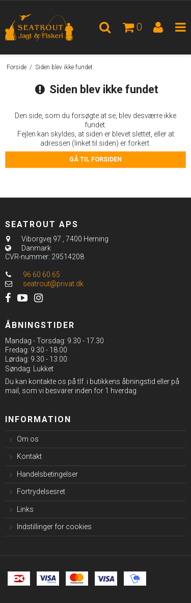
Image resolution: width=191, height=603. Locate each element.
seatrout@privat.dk (53, 284)
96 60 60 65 (32, 274)
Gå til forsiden (95, 159)
